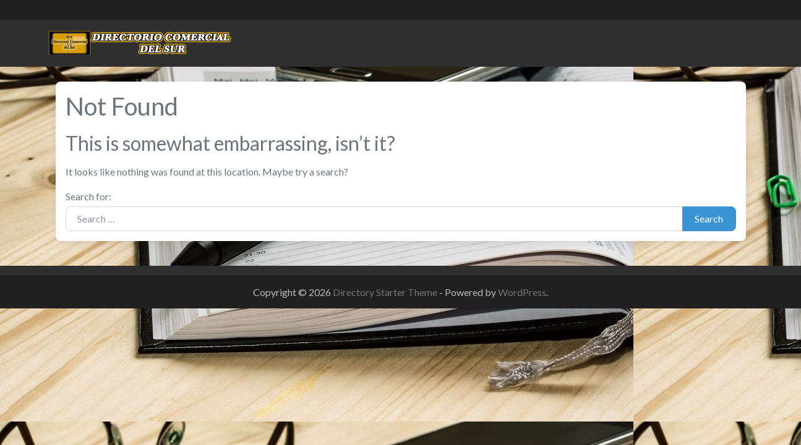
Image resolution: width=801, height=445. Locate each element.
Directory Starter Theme (386, 292)
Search (709, 218)
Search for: (88, 196)
